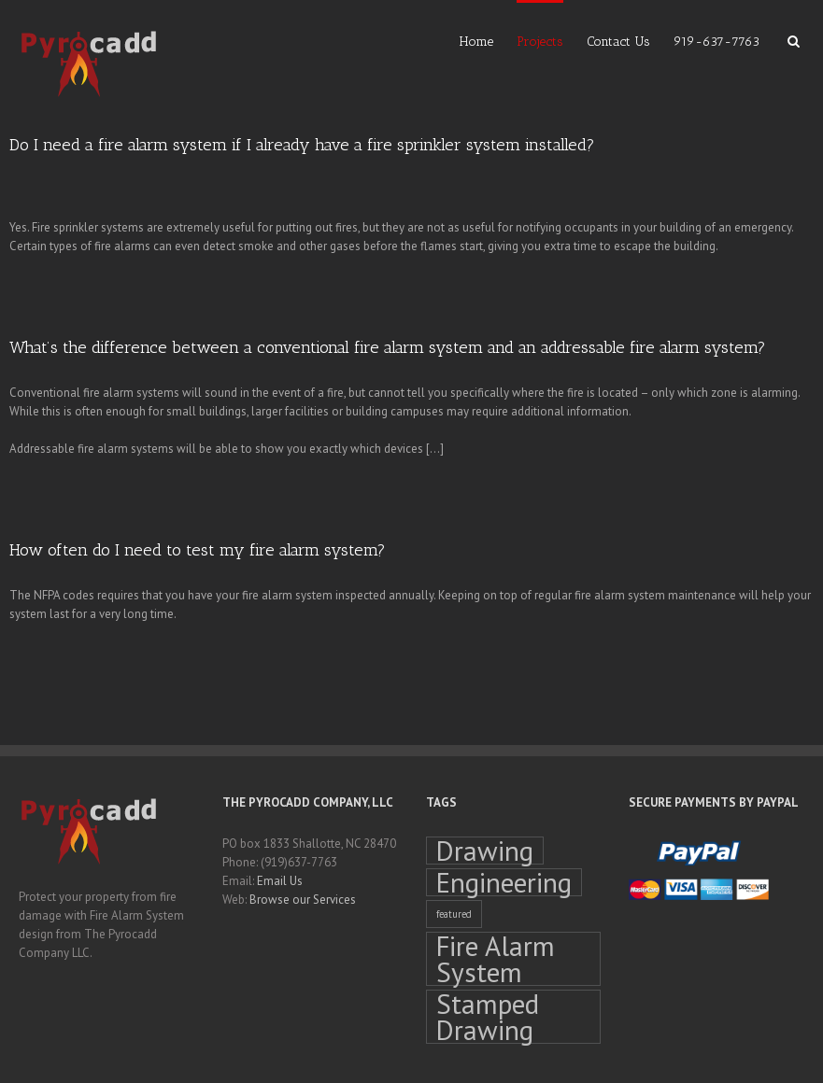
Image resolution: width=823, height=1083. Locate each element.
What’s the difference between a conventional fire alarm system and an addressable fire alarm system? (387, 347)
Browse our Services (302, 899)
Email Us (280, 881)
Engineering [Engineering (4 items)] (504, 882)
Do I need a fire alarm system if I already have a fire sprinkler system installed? (302, 144)
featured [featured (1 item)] (454, 914)
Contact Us (618, 41)
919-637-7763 (716, 41)
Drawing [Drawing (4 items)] (484, 851)
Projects (540, 41)
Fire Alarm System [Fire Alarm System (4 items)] (495, 959)
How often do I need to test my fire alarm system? (197, 550)
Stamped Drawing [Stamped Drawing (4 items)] (487, 1017)
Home (476, 41)
